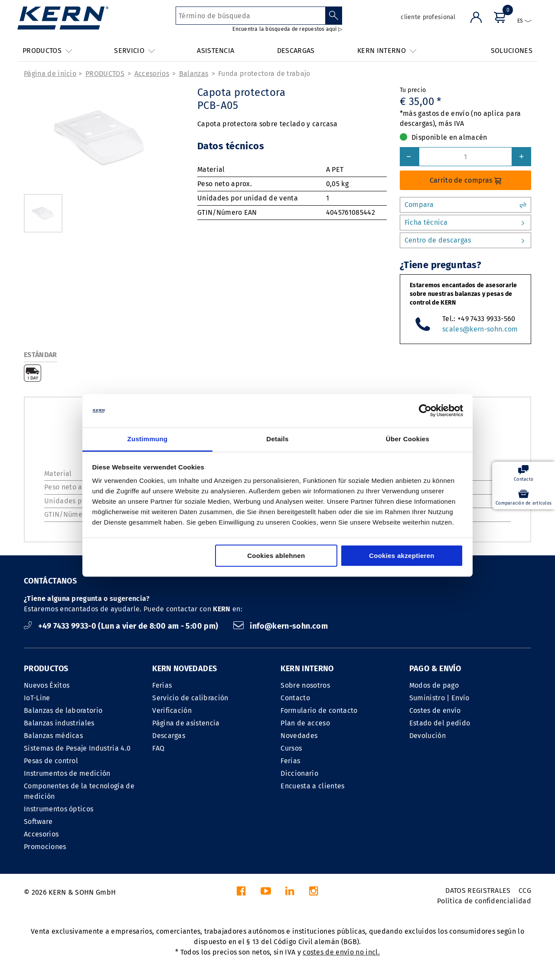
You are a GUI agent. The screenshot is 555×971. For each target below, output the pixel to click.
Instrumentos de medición (67, 773)
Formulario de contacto (319, 710)
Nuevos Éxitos (46, 685)
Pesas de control (51, 761)
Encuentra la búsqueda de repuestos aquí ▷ (287, 29)
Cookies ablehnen (276, 555)
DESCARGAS (296, 50)
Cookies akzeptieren (401, 555)
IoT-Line (37, 698)
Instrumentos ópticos (58, 809)
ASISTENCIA (215, 50)
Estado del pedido (439, 723)
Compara (465, 205)
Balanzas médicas (53, 736)
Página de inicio (50, 73)
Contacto (295, 698)
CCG (525, 890)
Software (38, 821)
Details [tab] (277, 439)
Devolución (427, 736)
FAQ (158, 748)
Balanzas (194, 73)
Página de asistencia (185, 723)
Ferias (162, 685)
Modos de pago (434, 685)
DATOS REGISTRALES (477, 890)
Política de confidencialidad (484, 901)
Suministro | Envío (439, 698)
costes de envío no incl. (341, 952)
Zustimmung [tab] (147, 439)
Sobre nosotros (305, 685)
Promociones (45, 847)
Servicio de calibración (190, 698)
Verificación (172, 710)
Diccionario (299, 773)
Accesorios (151, 73)
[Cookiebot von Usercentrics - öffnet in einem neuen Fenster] (425, 410)
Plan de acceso (305, 723)
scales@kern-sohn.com (480, 329)
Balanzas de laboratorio (63, 710)
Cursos (291, 748)
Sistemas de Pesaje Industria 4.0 (77, 748)
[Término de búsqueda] (250, 16)
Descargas (168, 736)
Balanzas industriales (59, 723)
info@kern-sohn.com (280, 626)
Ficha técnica (465, 222)
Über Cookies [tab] (407, 439)
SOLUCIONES (511, 50)
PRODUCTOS (104, 73)
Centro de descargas (465, 240)
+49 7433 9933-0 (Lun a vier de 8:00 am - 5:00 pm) (122, 626)
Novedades (299, 736)
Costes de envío (435, 710)
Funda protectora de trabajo (264, 73)
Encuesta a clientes (312, 786)
